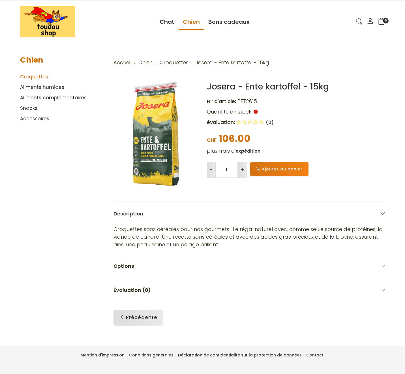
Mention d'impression (103, 355)
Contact (314, 355)
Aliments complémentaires (53, 97)
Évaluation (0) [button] (249, 290)
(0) (255, 122)
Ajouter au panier (279, 169)
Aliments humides (42, 87)
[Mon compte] (370, 21)
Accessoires (34, 118)
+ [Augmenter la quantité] (242, 169)
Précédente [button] (138, 318)
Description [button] (249, 213)
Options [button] (249, 266)
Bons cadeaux (229, 22)
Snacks (28, 108)
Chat (167, 22)
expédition (248, 151)
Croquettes (34, 76)
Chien (191, 22)
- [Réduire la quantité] (211, 169)
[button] (359, 22)
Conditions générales (151, 355)
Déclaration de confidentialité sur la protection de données (240, 355)
